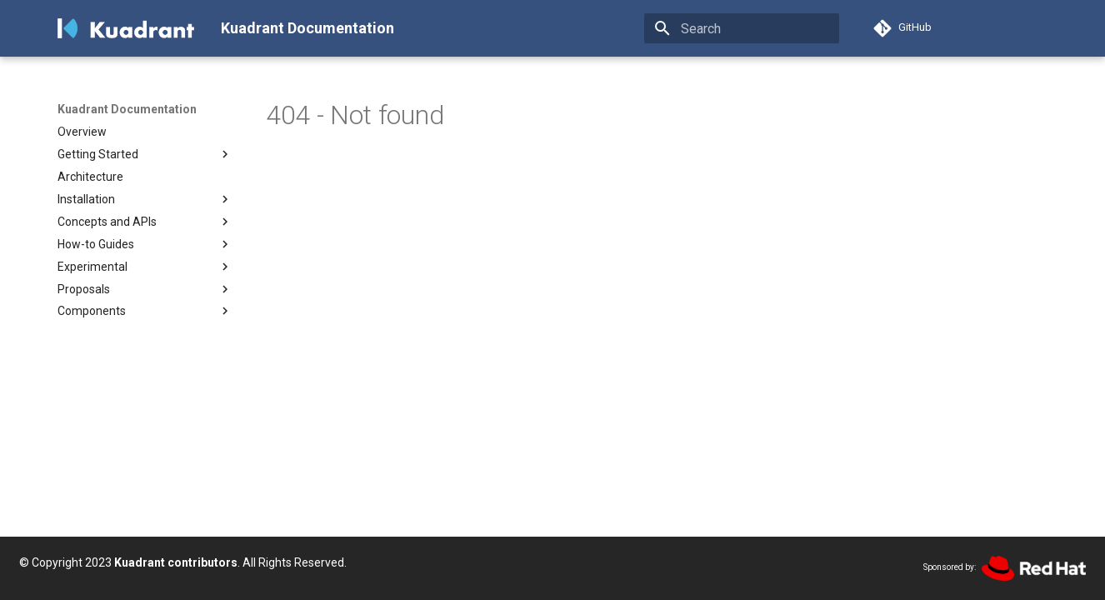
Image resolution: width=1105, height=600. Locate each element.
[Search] (741, 28)
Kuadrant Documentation (127, 109)
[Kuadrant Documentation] (126, 28)
